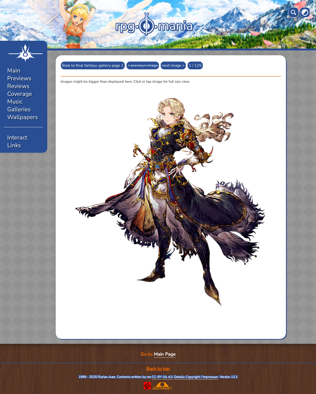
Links (14, 145)
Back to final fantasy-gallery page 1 (93, 65)
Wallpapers (22, 117)
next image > (173, 65)
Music (15, 101)
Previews (19, 78)
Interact (17, 137)
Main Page (164, 354)
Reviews (18, 86)
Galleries (19, 109)
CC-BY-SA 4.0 (162, 377)
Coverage (19, 94)
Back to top (158, 369)
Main (13, 70)
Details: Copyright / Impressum (196, 377)
